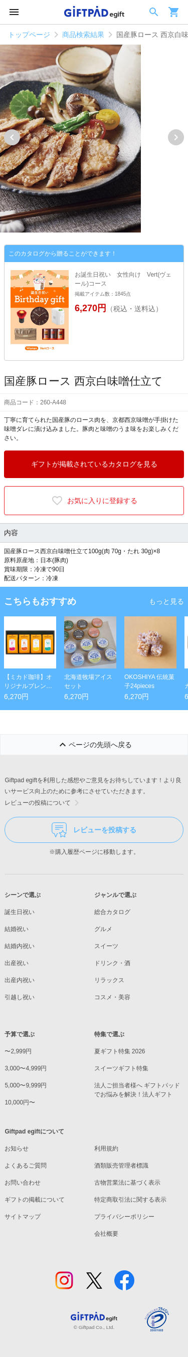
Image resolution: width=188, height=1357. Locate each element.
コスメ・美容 (112, 997)
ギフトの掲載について (35, 1199)
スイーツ (106, 946)
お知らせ (17, 1148)
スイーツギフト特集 (121, 1068)
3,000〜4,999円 (26, 1068)
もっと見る (166, 601)
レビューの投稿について (44, 803)
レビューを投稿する (94, 829)
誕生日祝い (20, 912)
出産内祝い (20, 980)
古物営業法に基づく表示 (127, 1182)
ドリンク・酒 (112, 963)
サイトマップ (23, 1216)
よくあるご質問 (26, 1165)
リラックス (109, 980)
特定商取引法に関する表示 (130, 1199)
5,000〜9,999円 (26, 1085)
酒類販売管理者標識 (121, 1165)
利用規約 (106, 1148)
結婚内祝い (20, 946)
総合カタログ (112, 912)
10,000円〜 (20, 1102)
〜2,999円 (18, 1051)
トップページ (29, 35)
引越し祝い (20, 997)
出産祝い (17, 963)
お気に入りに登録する (94, 501)
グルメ (103, 929)
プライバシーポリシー (124, 1216)
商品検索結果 (83, 35)
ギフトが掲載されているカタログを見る (94, 464)
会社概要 (106, 1233)
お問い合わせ (23, 1182)
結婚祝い (17, 929)
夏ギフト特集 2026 (119, 1051)
